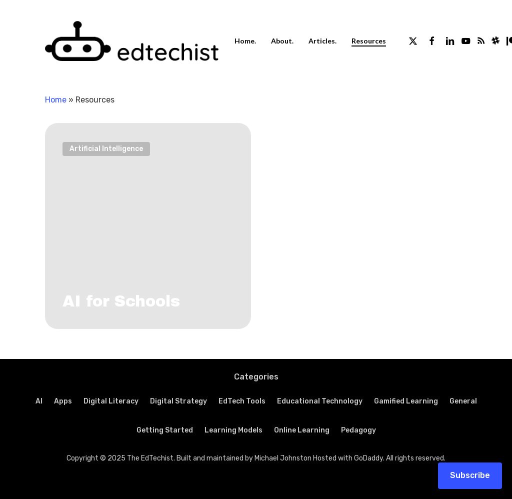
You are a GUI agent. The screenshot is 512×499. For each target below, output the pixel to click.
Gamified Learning (406, 401)
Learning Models (233, 430)
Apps (63, 401)
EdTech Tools (242, 401)
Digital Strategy (178, 401)
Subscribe (470, 475)
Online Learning (302, 430)
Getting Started (164, 430)
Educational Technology (319, 401)
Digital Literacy (111, 401)
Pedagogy (358, 430)
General (463, 401)
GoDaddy (368, 458)
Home (55, 99)
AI (39, 401)
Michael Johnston (283, 458)
